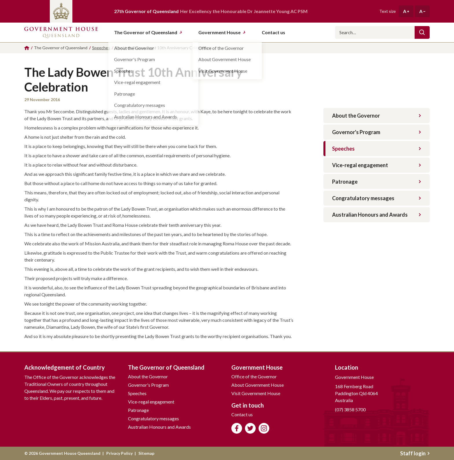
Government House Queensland (61, 32)
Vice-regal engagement (376, 165)
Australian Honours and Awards (376, 214)
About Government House (257, 385)
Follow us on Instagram (264, 428)
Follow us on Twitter (250, 428)
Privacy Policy (119, 453)
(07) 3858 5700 (350, 409)
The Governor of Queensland (148, 32)
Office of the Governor (254, 376)
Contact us (242, 414)
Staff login (415, 453)
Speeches (376, 148)
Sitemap (146, 453)
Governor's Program (376, 132)
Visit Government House (255, 393)
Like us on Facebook (237, 428)
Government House (222, 32)
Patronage (376, 181)
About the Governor (376, 115)
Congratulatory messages (376, 198)
